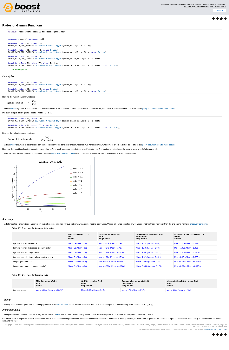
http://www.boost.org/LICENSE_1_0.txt (215, 340)
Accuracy (7, 230)
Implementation (11, 321)
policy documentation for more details (158, 118)
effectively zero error (198, 235)
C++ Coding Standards (218, 6)
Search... (219, 11)
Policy (53, 53)
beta (58, 326)
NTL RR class (62, 316)
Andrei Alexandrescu (202, 6)
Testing (6, 311)
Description (8, 83)
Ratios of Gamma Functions (22, 25)
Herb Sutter (188, 6)
